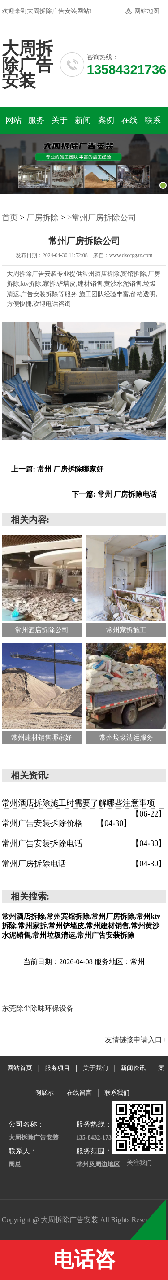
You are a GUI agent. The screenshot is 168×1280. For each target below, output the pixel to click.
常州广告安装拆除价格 (67, 823)
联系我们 (116, 1092)
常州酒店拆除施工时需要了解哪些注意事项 (84, 804)
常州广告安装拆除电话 (84, 843)
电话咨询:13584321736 (83, 1264)
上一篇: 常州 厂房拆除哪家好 (57, 469)
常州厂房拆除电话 (84, 863)
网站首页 (19, 1068)
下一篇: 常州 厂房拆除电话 (114, 494)
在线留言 (79, 1092)
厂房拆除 (42, 217)
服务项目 (57, 1068)
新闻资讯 (133, 1068)
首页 (10, 217)
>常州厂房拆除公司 (101, 217)
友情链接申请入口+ (135, 1040)
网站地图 (146, 11)
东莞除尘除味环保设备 (37, 1008)
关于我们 (95, 1068)
